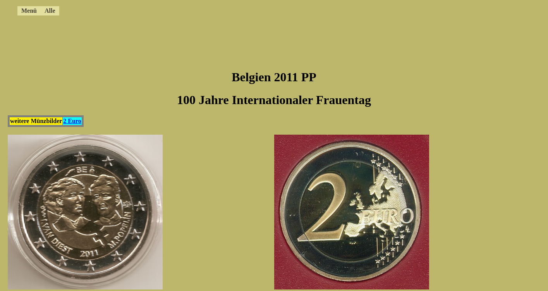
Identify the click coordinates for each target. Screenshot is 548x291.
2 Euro (72, 121)
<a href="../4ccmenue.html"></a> (253, 9)
